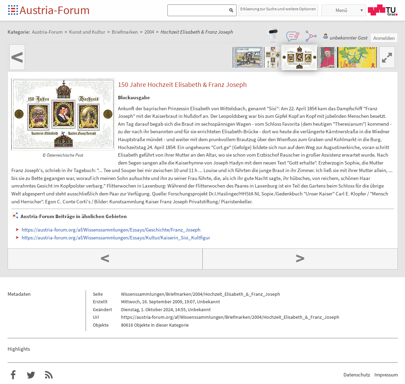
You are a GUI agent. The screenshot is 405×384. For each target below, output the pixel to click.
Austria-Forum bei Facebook (13, 375)
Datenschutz (356, 374)
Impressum (386, 374)
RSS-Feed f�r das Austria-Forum (48, 375)
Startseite (14, 10)
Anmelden (384, 38)
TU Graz (382, 9)
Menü (341, 10)
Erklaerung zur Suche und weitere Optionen (278, 8)
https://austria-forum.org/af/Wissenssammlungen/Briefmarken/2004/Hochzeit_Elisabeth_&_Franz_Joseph (230, 317)
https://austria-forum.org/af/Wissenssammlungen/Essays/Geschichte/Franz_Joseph (111, 229)
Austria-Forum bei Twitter (30, 375)
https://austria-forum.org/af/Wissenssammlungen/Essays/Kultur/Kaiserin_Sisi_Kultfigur (116, 237)
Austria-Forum (55, 10)
